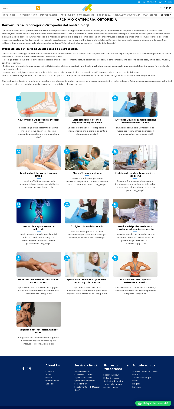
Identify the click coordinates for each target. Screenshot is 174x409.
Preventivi (136, 387)
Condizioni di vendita (84, 374)
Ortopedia (166, 15)
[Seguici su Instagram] (164, 8)
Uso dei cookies (110, 387)
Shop (13, 15)
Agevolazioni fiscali (83, 377)
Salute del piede (150, 15)
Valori (48, 374)
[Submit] (38, 8)
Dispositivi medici (28, 15)
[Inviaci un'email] (167, 8)
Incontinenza (104, 15)
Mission (48, 377)
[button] (153, 403)
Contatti (49, 383)
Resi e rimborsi (81, 384)
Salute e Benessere (49, 15)
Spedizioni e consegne (85, 380)
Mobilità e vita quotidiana (126, 15)
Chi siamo (50, 371)
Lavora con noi (52, 380)
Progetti (136, 384)
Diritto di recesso (111, 378)
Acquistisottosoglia (141, 377)
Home (5, 15)
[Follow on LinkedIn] (170, 8)
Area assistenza (82, 371)
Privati (135, 380)
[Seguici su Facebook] (161, 8)
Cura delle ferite (85, 15)
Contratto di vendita (113, 381)
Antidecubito (68, 15)
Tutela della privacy (112, 384)
